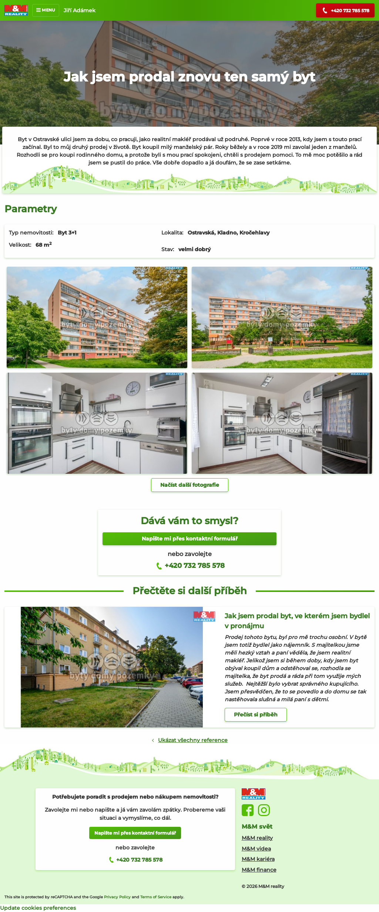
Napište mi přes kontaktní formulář (190, 538)
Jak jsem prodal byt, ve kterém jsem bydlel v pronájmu (297, 621)
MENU (45, 10)
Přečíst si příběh (256, 714)
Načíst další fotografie (189, 485)
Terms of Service (155, 897)
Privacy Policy (117, 897)
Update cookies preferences (38, 908)
